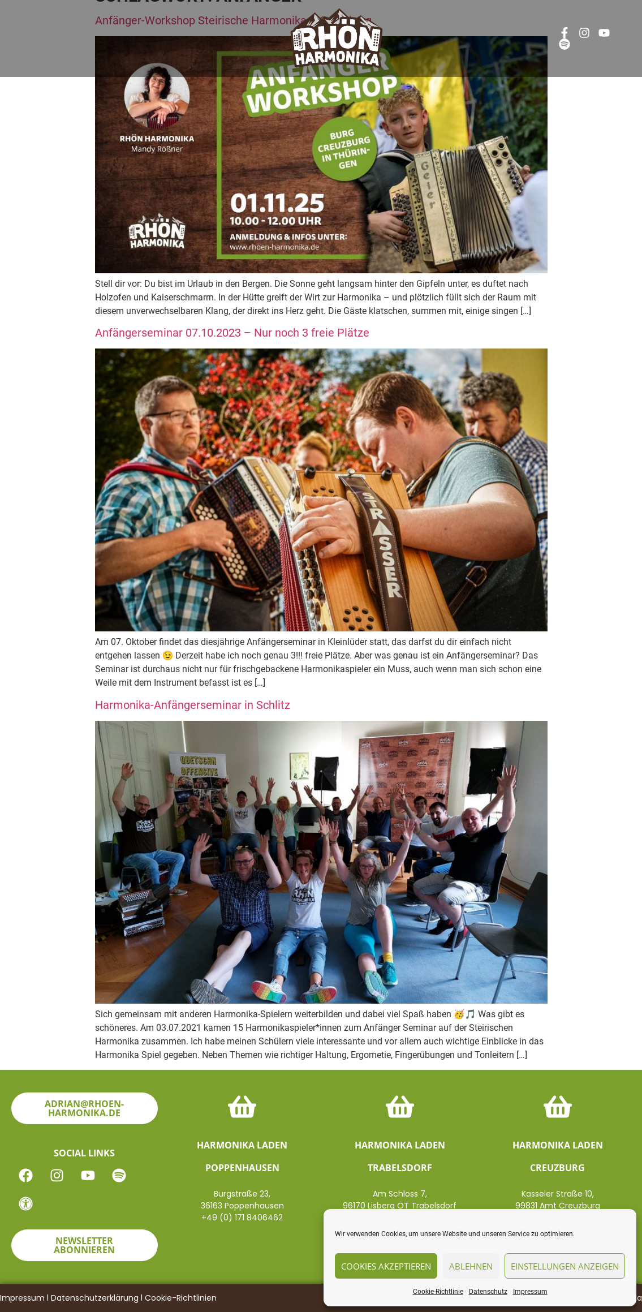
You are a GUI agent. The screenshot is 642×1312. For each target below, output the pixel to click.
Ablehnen (471, 1266)
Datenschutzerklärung (95, 1298)
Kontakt (419, 32)
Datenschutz (488, 1292)
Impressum (530, 1292)
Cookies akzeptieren (386, 1266)
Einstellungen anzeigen (565, 1266)
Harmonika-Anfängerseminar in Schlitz (192, 705)
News (152, 32)
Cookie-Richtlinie (438, 1292)
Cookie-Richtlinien (181, 1298)
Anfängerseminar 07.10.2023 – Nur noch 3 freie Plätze (232, 332)
